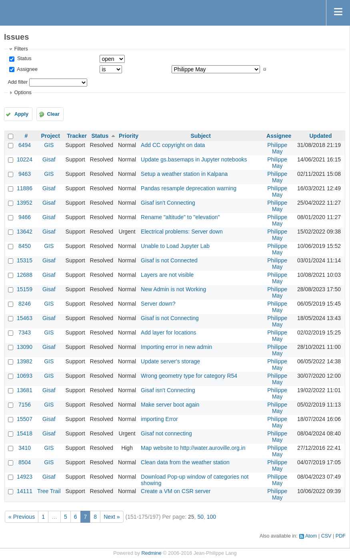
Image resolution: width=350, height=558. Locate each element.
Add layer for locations (168, 332)
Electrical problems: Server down (182, 231)
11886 (24, 188)
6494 (24, 145)
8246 (24, 303)
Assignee (27, 69)
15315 (24, 260)
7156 (24, 404)
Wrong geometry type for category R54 (189, 376)
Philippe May (277, 148)
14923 (24, 476)
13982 (24, 361)
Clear (53, 114)
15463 (24, 318)
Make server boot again (170, 404)
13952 (24, 202)
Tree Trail (49, 491)
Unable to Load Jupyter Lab (175, 246)
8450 (24, 246)
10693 (24, 376)
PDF (341, 536)
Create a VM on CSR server (175, 491)
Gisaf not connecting (166, 433)
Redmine (151, 553)
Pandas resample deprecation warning (188, 188)
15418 (24, 433)
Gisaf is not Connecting (170, 318)
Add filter (18, 82)
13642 (24, 231)
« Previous (21, 517)
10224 (24, 159)
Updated (320, 136)
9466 (24, 217)
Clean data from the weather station (185, 462)
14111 (24, 491)
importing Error (159, 419)
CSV (326, 536)
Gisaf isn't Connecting (168, 202)
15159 (24, 289)
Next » (112, 517)
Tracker (77, 136)
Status (23, 58)
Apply (21, 114)
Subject (200, 136)
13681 (24, 390)
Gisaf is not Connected (169, 260)
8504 (24, 462)
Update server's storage (170, 361)
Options (22, 92)
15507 (24, 419)
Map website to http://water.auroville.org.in (193, 448)
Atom (311, 536)
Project (50, 136)
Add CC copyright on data (173, 145)
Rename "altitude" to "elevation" (180, 217)
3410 (24, 448)
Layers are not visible (167, 275)
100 (211, 517)
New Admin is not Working (173, 289)
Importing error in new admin (176, 347)
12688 (24, 275)
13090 (24, 347)
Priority (128, 136)
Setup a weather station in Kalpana (184, 174)
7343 (24, 332)
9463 (24, 174)
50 (200, 517)
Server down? (158, 303)
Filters (21, 49)
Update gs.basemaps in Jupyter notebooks (194, 159)
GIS (49, 145)
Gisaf (49, 159)
